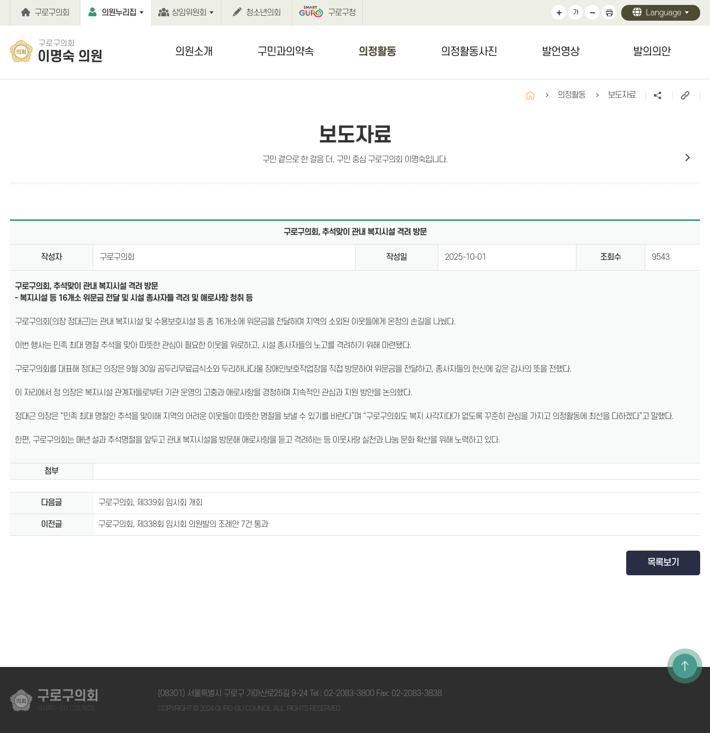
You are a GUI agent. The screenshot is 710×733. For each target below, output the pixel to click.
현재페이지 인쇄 (609, 12)
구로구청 (341, 12)
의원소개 (194, 52)
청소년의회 (263, 12)
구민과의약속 (285, 52)
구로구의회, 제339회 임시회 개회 (150, 502)
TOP (685, 666)
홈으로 (530, 95)
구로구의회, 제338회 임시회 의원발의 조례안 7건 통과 (183, 524)
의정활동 (377, 52)
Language (663, 12)
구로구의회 (52, 12)
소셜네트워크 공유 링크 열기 (659, 95)
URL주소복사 (686, 95)
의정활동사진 (469, 52)
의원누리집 (119, 12)
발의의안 (652, 52)
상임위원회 (189, 12)
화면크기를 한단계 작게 (592, 12)
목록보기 (663, 563)
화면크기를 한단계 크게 (558, 12)
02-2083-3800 (349, 693)
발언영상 (560, 52)
